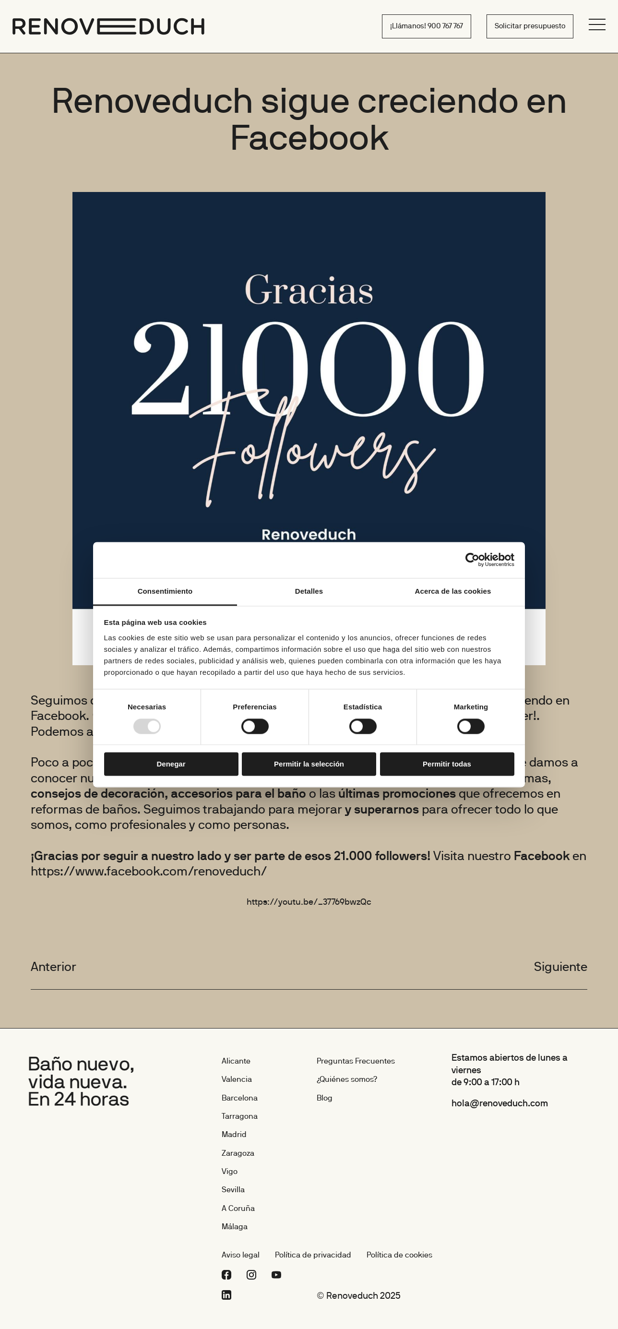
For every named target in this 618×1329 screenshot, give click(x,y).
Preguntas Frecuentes (356, 1061)
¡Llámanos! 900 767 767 (426, 26)
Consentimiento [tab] (165, 591)
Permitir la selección (309, 764)
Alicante (236, 1061)
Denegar (170, 764)
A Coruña (238, 1209)
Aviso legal (241, 1255)
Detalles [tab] (309, 591)
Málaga (235, 1227)
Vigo (230, 1172)
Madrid (234, 1135)
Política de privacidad (313, 1255)
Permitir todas (447, 764)
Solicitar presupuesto (530, 26)
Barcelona (240, 1098)
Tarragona (240, 1116)
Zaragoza (238, 1153)
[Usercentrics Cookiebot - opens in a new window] (472, 559)
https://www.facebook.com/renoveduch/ (149, 872)
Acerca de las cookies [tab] (453, 591)
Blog (325, 1098)
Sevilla (233, 1190)
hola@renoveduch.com (500, 1104)
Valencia (237, 1080)
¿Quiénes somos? (347, 1080)
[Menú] (597, 24)
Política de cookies (399, 1255)
